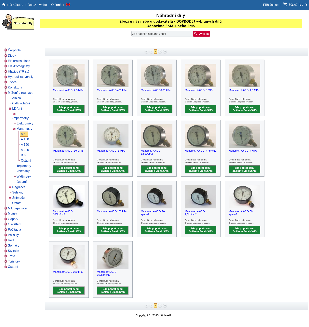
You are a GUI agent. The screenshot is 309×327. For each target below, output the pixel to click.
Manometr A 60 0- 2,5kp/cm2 (195, 213)
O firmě (56, 4)
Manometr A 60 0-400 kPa (112, 90)
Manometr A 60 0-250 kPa (68, 271)
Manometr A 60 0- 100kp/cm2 (63, 213)
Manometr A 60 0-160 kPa (112, 211)
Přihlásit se (270, 4)
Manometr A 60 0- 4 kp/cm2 (200, 150)
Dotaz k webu (37, 4)
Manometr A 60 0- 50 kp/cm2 (241, 213)
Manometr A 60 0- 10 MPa (68, 150)
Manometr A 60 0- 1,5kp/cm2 (151, 152)
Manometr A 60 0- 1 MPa (111, 150)
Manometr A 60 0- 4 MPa (243, 150)
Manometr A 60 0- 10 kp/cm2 (153, 213)
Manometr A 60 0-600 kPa (155, 90)
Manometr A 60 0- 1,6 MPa (244, 90)
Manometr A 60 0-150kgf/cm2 (107, 273)
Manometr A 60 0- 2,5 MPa (68, 90)
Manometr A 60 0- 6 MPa (199, 90)
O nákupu (16, 4)
